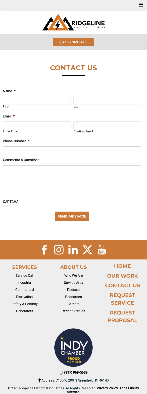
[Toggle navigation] (141, 5)
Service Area (73, 283)
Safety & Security (24, 304)
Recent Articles (73, 311)
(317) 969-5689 (73, 42)
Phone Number (16, 141)
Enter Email (10, 131)
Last (77, 106)
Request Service (122, 299)
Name (9, 91)
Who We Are (73, 275)
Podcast (73, 290)
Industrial (24, 283)
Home (122, 266)
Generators (24, 311)
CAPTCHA (10, 202)
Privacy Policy (107, 388)
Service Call (24, 275)
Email (9, 116)
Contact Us (122, 285)
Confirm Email (83, 131)
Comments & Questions (21, 160)
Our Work (122, 276)
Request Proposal (122, 316)
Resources (73, 297)
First (6, 106)
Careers (74, 304)
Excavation (24, 297)
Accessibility (129, 388)
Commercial (24, 290)
